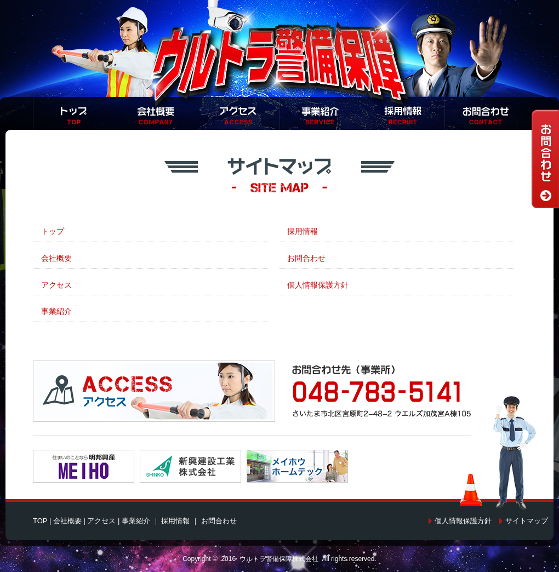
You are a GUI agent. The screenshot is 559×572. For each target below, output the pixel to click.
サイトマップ (526, 521)
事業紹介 (56, 311)
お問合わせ (306, 258)
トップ (52, 231)
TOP (40, 521)
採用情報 (302, 231)
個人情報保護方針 (318, 285)
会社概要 (56, 258)
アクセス (56, 285)
